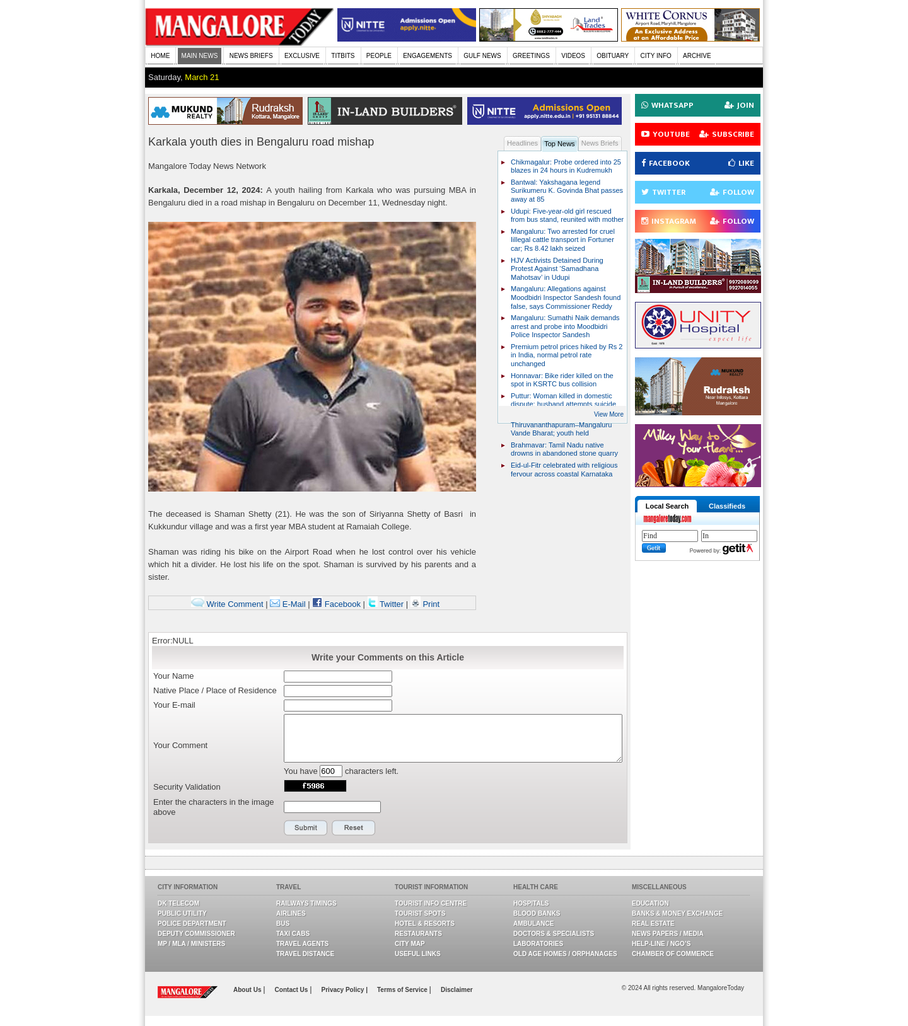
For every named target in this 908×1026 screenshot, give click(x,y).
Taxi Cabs (293, 933)
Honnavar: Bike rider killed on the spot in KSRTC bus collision (562, 380)
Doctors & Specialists (553, 933)
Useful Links (418, 953)
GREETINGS (531, 55)
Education (650, 903)
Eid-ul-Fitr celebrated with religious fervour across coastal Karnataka (564, 469)
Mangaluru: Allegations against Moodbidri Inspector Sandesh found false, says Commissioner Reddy (565, 297)
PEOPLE (379, 55)
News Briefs (600, 143)
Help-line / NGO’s (661, 943)
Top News (559, 143)
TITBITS (342, 55)
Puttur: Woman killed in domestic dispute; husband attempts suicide (563, 400)
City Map (410, 943)
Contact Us (292, 989)
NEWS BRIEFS (251, 55)
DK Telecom (178, 903)
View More (609, 414)
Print (424, 604)
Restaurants (418, 933)
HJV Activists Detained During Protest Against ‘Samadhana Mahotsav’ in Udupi (557, 268)
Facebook (336, 604)
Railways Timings (306, 903)
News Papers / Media (668, 933)
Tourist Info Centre (431, 903)
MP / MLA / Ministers (191, 943)
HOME (160, 55)
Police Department (192, 923)
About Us (248, 989)
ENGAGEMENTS (427, 55)
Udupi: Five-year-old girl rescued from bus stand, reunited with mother (567, 215)
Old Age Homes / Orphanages (565, 953)
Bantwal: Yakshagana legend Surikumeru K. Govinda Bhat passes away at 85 (567, 190)
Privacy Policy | (345, 989)
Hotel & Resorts (425, 923)
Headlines (522, 143)
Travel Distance (305, 953)
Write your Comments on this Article (387, 657)
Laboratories (538, 943)
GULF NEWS (482, 55)
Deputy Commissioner (196, 933)
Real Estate (653, 923)
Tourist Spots (420, 913)
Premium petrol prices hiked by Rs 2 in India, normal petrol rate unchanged (566, 355)
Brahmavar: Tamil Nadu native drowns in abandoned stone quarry (564, 449)
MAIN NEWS (200, 55)
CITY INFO (656, 55)
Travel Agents (302, 943)
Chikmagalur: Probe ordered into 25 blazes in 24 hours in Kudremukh (566, 166)
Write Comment (227, 604)
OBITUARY (613, 55)
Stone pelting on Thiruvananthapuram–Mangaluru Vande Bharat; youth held (561, 424)
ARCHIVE (697, 55)
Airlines (291, 913)
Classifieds (727, 506)
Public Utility (182, 913)
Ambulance (533, 923)
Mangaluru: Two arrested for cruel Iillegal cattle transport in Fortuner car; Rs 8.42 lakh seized (563, 240)
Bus (282, 923)
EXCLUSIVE (302, 55)
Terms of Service (403, 989)
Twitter (387, 604)
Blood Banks (536, 913)
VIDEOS (573, 55)
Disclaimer (457, 989)
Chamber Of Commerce (673, 953)
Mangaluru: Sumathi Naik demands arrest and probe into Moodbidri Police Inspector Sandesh (565, 326)
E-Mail (287, 604)
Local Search (667, 506)
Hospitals (531, 903)
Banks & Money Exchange (677, 913)
